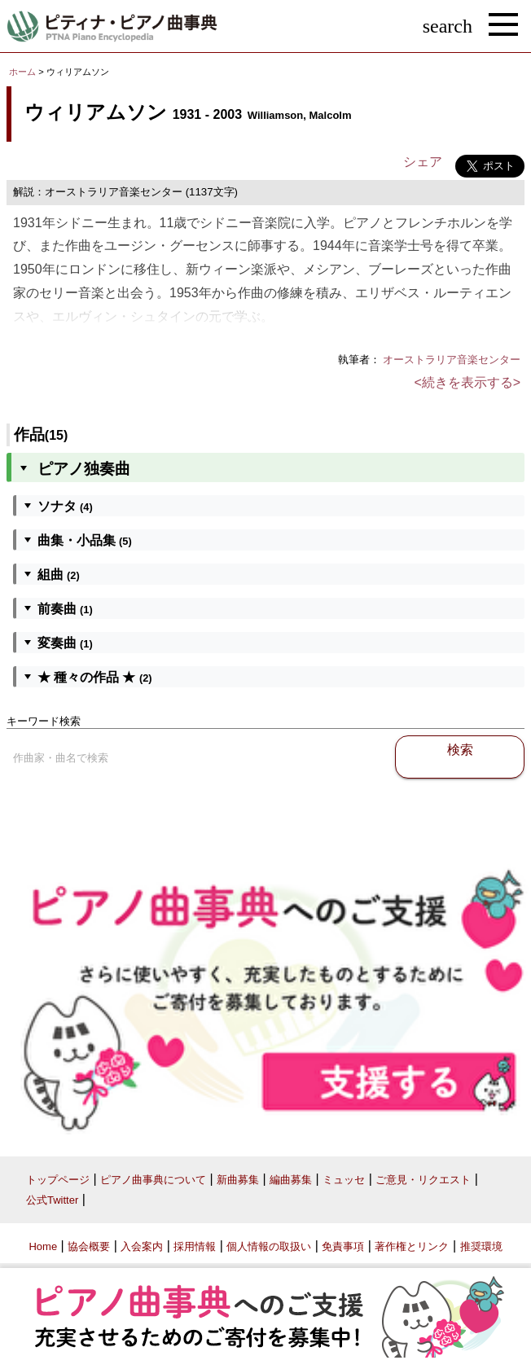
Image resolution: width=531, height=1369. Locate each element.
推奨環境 (481, 1246)
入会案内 (142, 1246)
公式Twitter (52, 1200)
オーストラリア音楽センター (451, 359)
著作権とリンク (412, 1246)
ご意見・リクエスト (423, 1180)
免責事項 (343, 1246)
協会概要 (89, 1246)
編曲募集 (291, 1180)
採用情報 (194, 1246)
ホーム (22, 72)
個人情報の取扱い (268, 1246)
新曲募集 (238, 1180)
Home (43, 1246)
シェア (422, 162)
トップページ (58, 1180)
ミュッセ (344, 1180)
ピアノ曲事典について (153, 1180)
